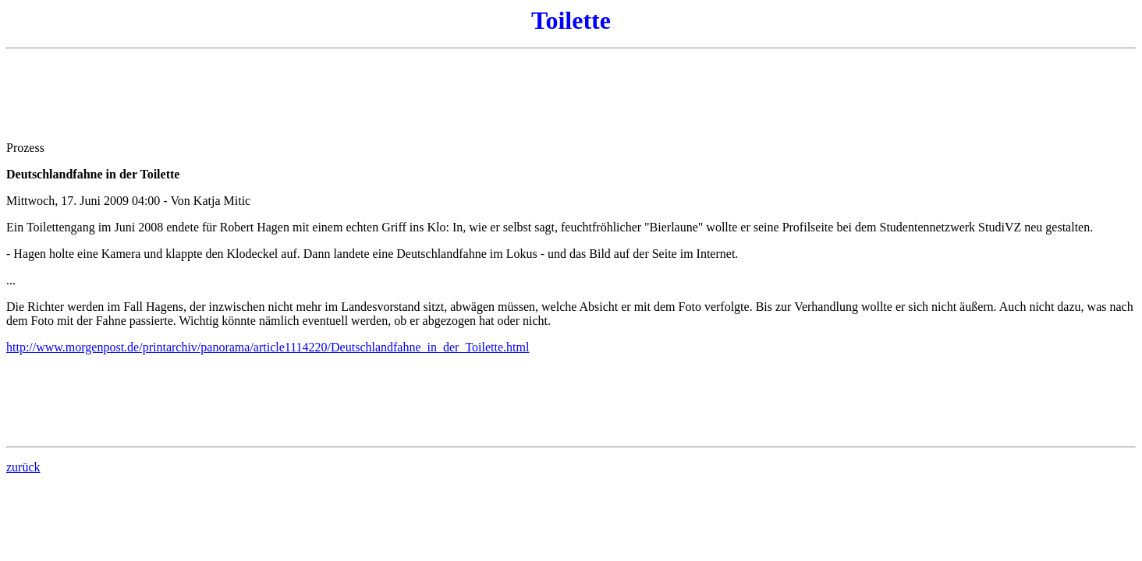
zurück (23, 467)
